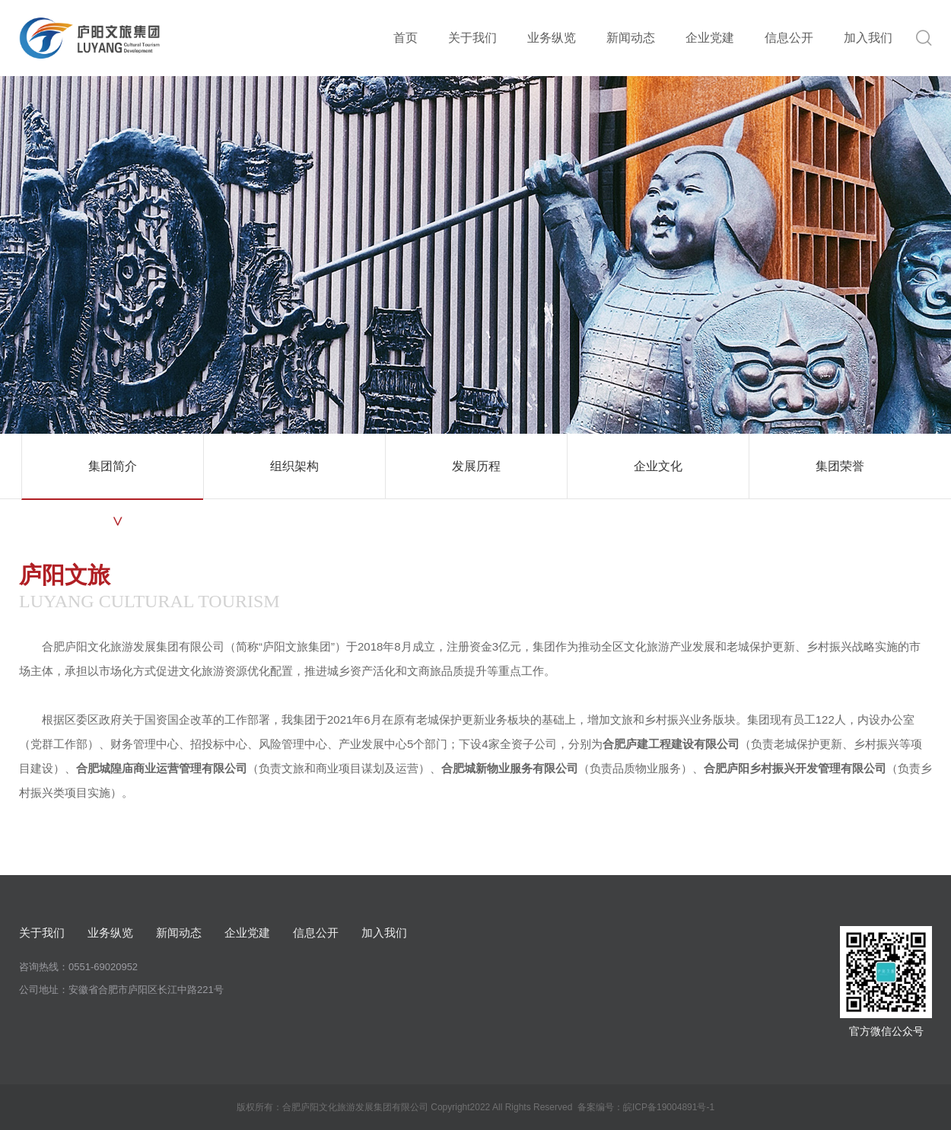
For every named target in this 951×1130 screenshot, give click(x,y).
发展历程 (476, 466)
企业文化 (658, 466)
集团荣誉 (840, 466)
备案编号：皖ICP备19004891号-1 (645, 1107)
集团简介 (112, 466)
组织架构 (294, 466)
